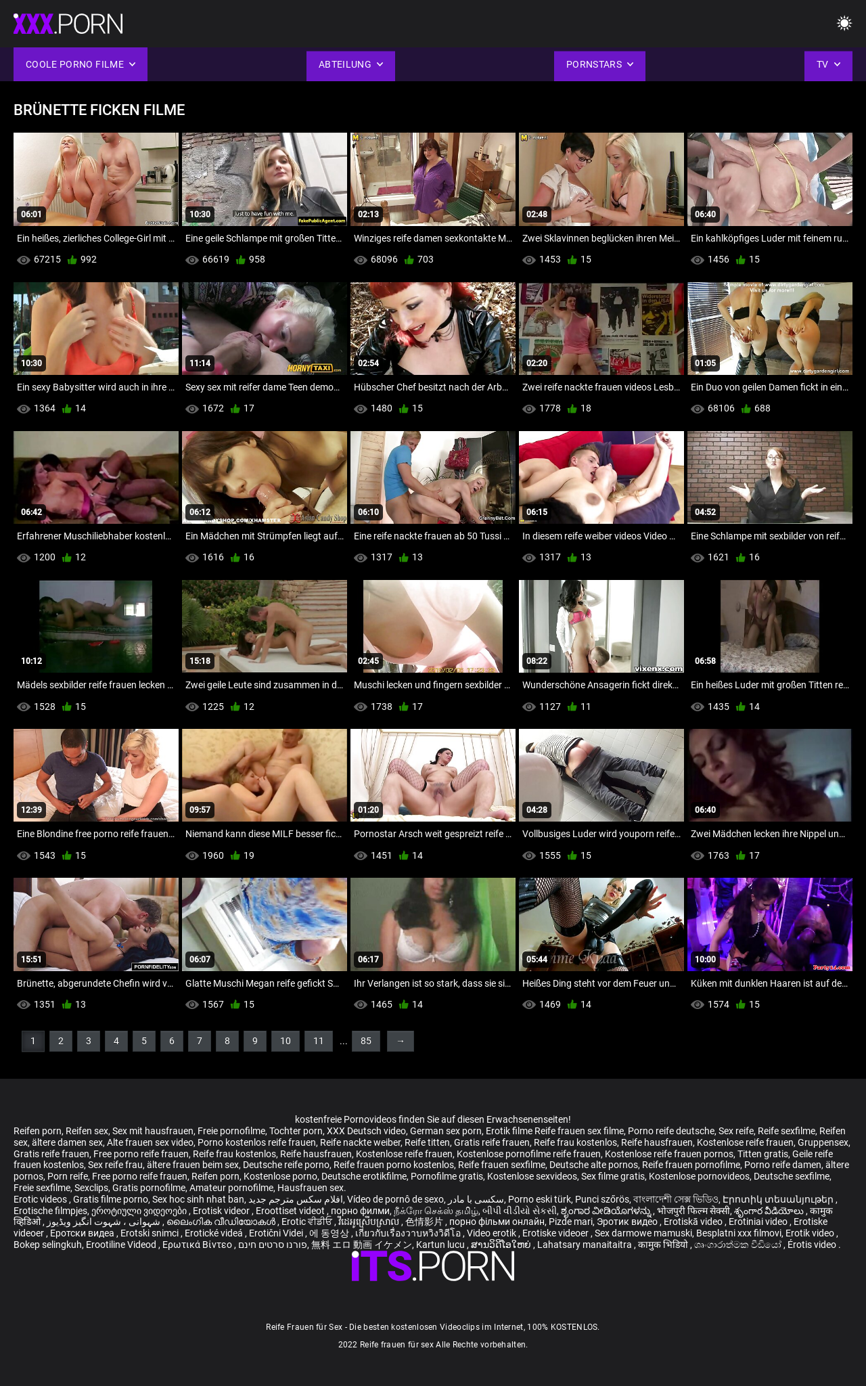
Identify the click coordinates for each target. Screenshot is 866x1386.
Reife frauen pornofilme (691, 1164)
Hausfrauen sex (310, 1187)
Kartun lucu (441, 1244)
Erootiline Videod (122, 1244)
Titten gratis (762, 1153)
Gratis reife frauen (492, 1142)
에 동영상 (330, 1233)
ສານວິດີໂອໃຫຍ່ (502, 1244)
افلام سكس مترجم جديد (295, 1199)
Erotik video (810, 1233)
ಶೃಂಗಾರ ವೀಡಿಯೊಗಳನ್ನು (607, 1210)
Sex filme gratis (613, 1176)
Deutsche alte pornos (593, 1164)
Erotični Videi (277, 1233)
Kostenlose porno (280, 1176)
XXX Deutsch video (366, 1130)
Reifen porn (38, 1130)
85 (366, 1040)
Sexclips (91, 1187)
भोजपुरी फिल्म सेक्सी (693, 1210)
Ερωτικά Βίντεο (198, 1244)
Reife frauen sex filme (579, 1130)
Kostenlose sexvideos (532, 1176)
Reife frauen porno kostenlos (394, 1164)
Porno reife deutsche (671, 1130)
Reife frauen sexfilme (501, 1164)
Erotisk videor (222, 1210)
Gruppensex (823, 1142)
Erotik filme (509, 1130)
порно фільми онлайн (497, 1221)
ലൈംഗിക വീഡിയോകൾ (221, 1221)
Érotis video (813, 1244)
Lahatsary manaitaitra (585, 1244)
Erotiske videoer (556, 1233)
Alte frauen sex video (150, 1142)
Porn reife (67, 1176)
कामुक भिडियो (664, 1244)
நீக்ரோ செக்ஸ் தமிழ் (436, 1210)
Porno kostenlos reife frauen (257, 1142)
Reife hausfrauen (657, 1142)
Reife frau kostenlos (575, 1142)
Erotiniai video (759, 1221)
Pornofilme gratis (447, 1176)
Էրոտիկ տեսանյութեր (779, 1199)
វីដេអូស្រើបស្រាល (369, 1221)
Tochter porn (296, 1130)
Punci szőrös (602, 1199)
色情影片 (425, 1221)
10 (285, 1040)
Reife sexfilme (786, 1130)
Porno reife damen (782, 1164)
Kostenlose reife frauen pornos (669, 1153)
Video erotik (492, 1233)
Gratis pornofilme (148, 1187)
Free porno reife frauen (141, 1153)
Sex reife (736, 1130)
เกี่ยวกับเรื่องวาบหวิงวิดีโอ (409, 1233)
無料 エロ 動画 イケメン (361, 1244)
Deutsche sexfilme (791, 1176)
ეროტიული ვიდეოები (140, 1210)
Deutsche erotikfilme (364, 1176)
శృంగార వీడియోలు (770, 1210)
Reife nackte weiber (360, 1142)
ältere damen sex (67, 1142)
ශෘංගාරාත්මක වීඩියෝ (738, 1244)
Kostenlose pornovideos (699, 1176)
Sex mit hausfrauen (152, 1130)
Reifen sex (87, 1130)
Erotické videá (215, 1233)
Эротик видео (628, 1221)
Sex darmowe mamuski (643, 1233)
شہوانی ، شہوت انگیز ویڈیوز (104, 1221)
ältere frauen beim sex (193, 1164)
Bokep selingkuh (48, 1244)
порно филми (360, 1210)
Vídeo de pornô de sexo (395, 1199)
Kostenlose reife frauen (745, 1142)
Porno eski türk (539, 1199)
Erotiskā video (694, 1221)
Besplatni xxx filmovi (738, 1233)
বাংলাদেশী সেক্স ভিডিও (676, 1199)
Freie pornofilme (231, 1130)
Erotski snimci (150, 1233)
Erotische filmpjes (50, 1210)
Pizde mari (571, 1221)
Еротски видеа (83, 1233)
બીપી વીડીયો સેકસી (519, 1210)
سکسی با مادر (476, 1199)
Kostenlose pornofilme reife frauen (529, 1153)
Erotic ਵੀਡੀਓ (307, 1221)
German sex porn (446, 1130)
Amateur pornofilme (231, 1187)
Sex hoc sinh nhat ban (198, 1199)
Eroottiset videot (291, 1210)
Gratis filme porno (110, 1199)
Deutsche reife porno (286, 1164)
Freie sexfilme (42, 1187)
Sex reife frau (115, 1164)
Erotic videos (41, 1199)
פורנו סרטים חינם (272, 1244)
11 (318, 1040)
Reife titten (427, 1142)
